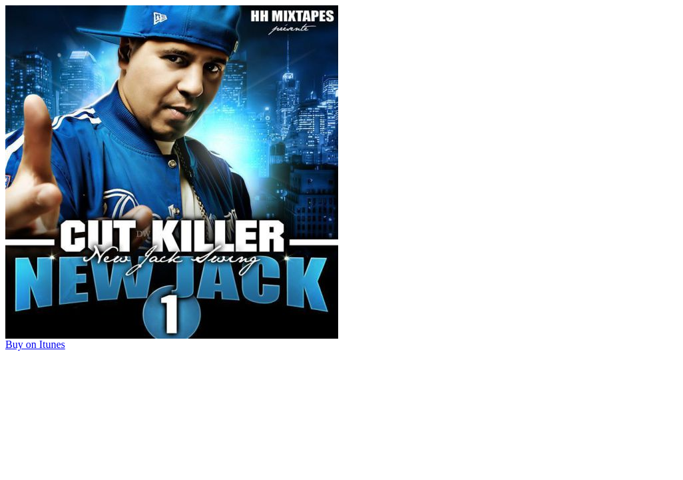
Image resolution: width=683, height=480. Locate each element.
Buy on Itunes (35, 344)
